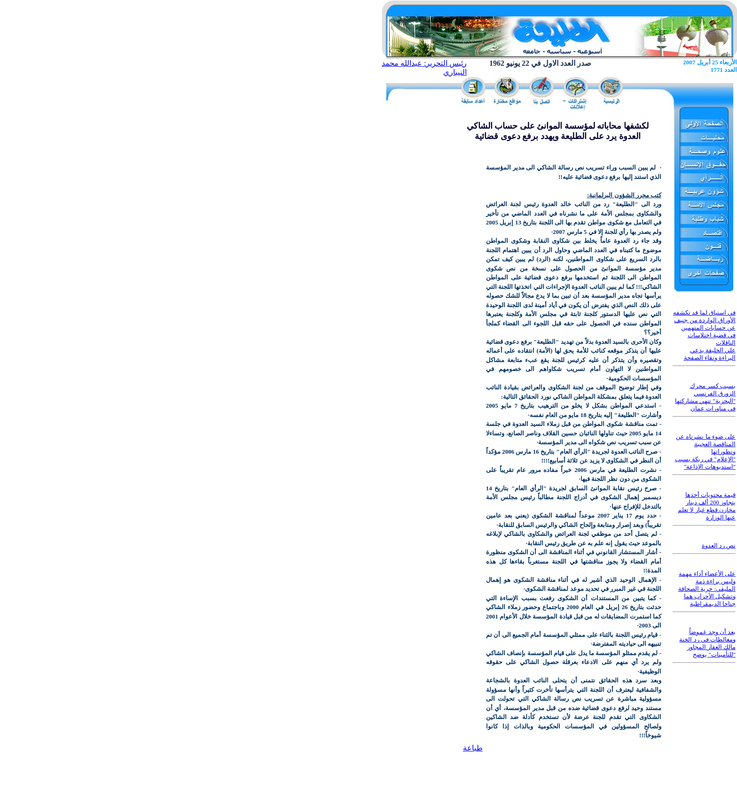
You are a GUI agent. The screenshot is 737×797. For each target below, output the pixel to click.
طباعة (473, 748)
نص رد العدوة (719, 545)
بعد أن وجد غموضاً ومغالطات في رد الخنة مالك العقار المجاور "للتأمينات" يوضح (707, 643)
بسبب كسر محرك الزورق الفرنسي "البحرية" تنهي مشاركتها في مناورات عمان (705, 397)
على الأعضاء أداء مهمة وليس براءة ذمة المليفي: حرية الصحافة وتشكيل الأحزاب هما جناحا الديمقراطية (707, 588)
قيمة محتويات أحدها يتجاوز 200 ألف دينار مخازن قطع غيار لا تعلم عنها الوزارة (707, 506)
